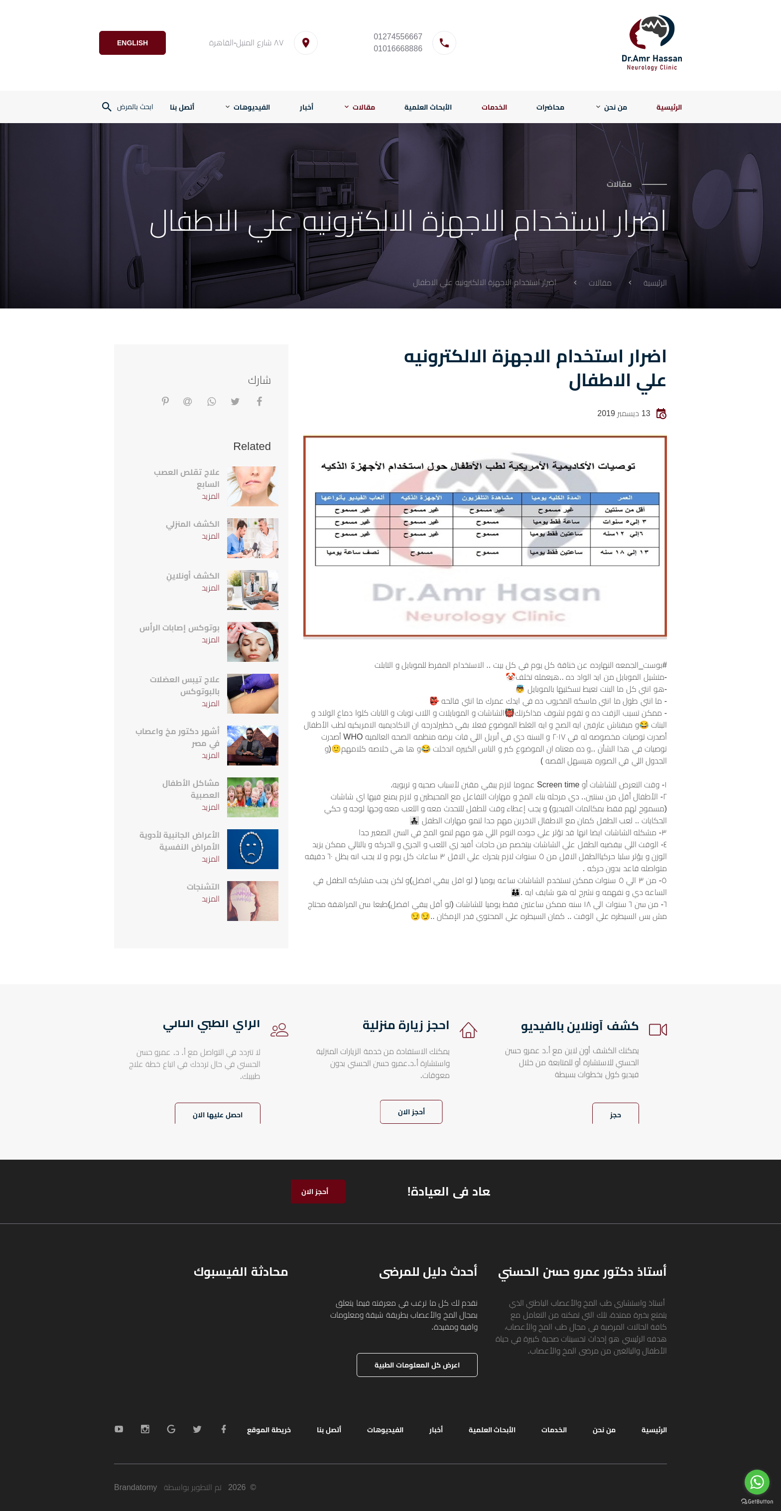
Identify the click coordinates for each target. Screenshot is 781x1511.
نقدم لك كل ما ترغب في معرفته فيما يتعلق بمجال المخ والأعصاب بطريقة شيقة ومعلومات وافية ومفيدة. (404, 1315)
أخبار (306, 107)
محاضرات (550, 107)
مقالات (364, 107)
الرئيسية (669, 107)
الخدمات (494, 107)
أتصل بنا (182, 107)
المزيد (211, 496)
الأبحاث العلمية (428, 107)
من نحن (615, 107)
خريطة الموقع (269, 1430)
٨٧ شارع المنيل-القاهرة (249, 42)
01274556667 (400, 36)
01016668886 (400, 48)
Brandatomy (135, 1487)
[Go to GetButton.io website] (757, 1501)
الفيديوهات (252, 107)
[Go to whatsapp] (757, 1482)
